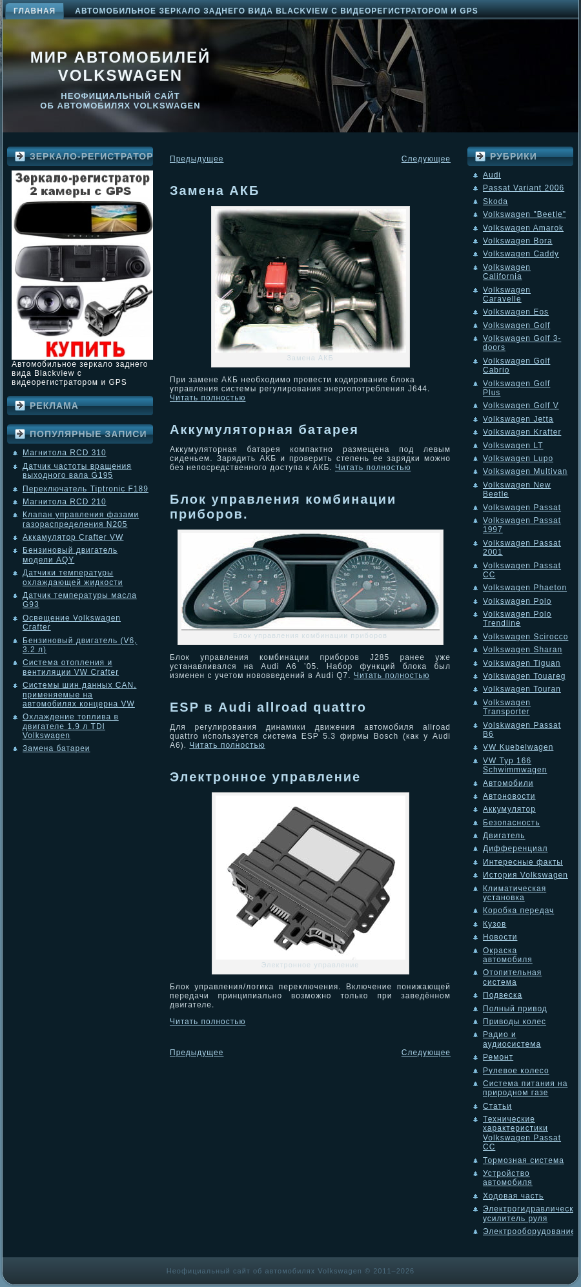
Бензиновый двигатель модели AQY (70, 555)
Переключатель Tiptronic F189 (85, 488)
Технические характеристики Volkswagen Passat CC (522, 1133)
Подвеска (502, 995)
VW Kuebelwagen (518, 747)
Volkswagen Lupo (518, 458)
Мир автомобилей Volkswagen (120, 66)
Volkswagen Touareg (524, 676)
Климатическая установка (514, 893)
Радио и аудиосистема (512, 1039)
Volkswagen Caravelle (507, 294)
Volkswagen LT (513, 445)
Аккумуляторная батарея (264, 429)
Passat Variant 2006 (523, 187)
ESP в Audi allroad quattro (268, 707)
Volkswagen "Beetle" (524, 214)
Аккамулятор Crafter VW (73, 537)
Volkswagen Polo (517, 601)
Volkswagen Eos (516, 311)
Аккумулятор (509, 809)
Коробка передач (518, 910)
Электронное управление (265, 777)
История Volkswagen (525, 875)
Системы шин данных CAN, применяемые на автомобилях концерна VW (79, 694)
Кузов (494, 924)
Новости (500, 937)
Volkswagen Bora (518, 240)
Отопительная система (512, 977)
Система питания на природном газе (525, 1088)
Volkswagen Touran (522, 689)
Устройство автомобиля (508, 1178)
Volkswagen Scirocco (525, 636)
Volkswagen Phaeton (525, 587)
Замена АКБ (215, 190)
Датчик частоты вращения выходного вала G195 (77, 471)
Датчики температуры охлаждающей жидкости (73, 577)
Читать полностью (208, 397)
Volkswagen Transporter (507, 707)
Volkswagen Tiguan (521, 663)
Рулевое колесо (516, 1070)
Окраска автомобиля (508, 955)
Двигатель (504, 835)
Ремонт (498, 1057)
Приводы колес (514, 1021)
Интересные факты (523, 862)
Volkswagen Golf (516, 325)
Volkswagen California (507, 272)
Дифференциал (515, 848)
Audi (492, 175)
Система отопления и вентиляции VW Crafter (71, 667)
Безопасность (511, 822)
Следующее (426, 158)
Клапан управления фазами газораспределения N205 (81, 519)
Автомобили (508, 783)
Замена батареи (56, 748)
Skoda (495, 201)
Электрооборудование (529, 1231)
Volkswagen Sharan (522, 649)
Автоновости (509, 796)
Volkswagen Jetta (518, 419)
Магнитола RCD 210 (65, 501)
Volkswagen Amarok (523, 227)
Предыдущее (196, 158)
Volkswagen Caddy (521, 253)
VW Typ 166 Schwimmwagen (515, 765)
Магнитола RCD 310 (65, 452)
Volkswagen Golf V (521, 405)
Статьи (497, 1106)
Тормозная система (523, 1160)
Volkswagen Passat (522, 507)
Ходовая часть (513, 1195)
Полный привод (515, 1008)
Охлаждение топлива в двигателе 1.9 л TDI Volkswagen (71, 726)
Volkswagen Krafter (522, 432)
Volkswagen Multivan (525, 471)
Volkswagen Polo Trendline (517, 619)
